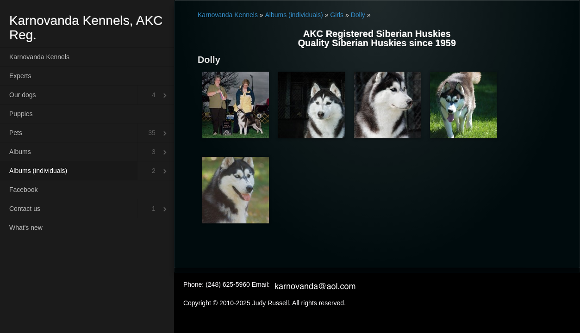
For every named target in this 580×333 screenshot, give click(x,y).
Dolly (358, 14)
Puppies (21, 113)
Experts (20, 76)
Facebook (23, 189)
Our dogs (22, 95)
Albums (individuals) (38, 170)
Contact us (24, 208)
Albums (20, 151)
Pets (15, 132)
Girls (336, 14)
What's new (26, 227)
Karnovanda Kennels (39, 57)
